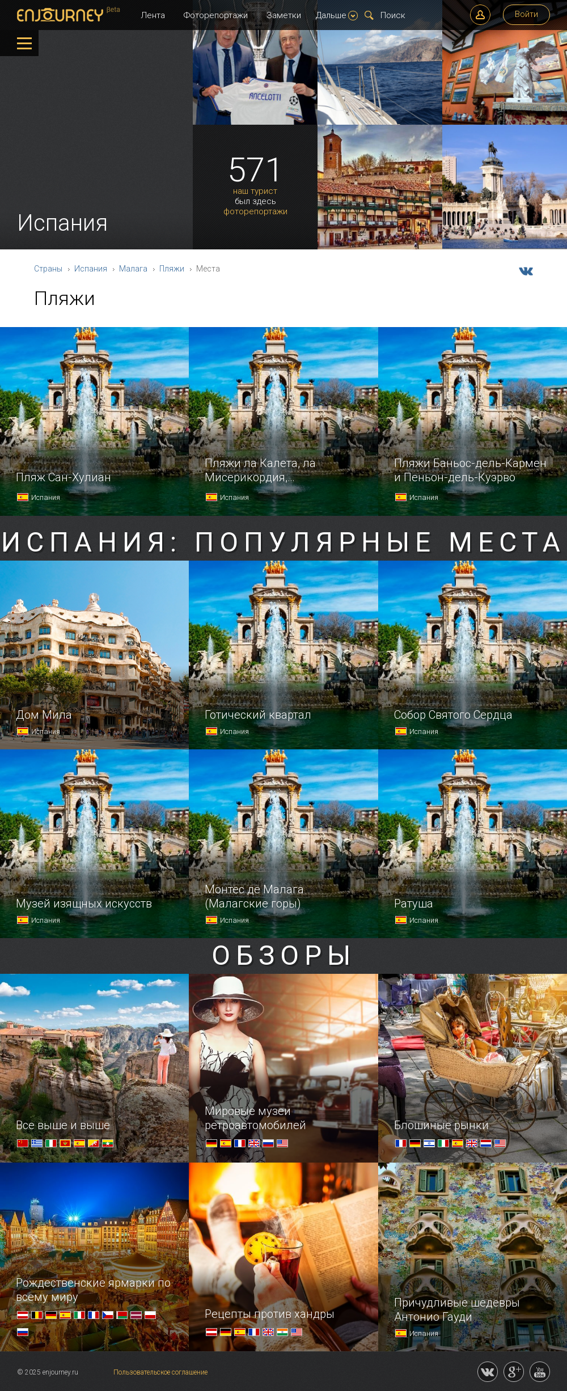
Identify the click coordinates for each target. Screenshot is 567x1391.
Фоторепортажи (216, 15)
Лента (153, 15)
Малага (133, 268)
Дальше (337, 15)
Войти (526, 14)
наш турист (255, 191)
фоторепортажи (255, 211)
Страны (48, 268)
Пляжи (171, 268)
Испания (90, 268)
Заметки (283, 15)
